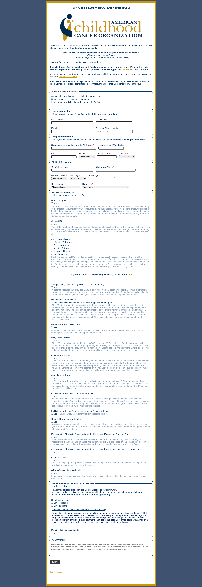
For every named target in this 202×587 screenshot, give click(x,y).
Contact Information (57, 572)
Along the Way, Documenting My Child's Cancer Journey (77, 284)
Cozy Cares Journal (60, 338)
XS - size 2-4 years (63, 242)
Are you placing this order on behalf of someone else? (76, 96)
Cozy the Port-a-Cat (60, 355)
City (53, 153)
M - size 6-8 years (62, 248)
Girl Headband (60, 506)
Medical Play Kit (59, 200)
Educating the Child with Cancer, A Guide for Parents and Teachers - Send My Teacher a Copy (95, 449)
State (81, 153)
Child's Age (93, 175)
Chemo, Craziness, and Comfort (66, 419)
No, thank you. (60, 254)
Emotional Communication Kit (65, 530)
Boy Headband (61, 503)
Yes (56, 203)
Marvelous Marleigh (60, 375)
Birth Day (74, 175)
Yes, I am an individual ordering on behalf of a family (78, 102)
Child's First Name (59, 167)
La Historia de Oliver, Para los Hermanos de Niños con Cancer (80, 411)
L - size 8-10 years (62, 251)
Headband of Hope (60, 500)
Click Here (125, 69)
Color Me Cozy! (58, 457)
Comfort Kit (57, 221)
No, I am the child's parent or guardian (71, 99)
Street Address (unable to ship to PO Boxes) (72, 145)
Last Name (101, 119)
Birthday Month (58, 175)
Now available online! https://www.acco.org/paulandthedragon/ (83, 302)
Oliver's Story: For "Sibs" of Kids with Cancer (72, 393)
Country (123, 153)
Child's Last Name (104, 167)
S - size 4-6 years (62, 245)
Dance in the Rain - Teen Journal (66, 324)
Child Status (57, 184)
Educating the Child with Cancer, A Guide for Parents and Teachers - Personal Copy (90, 434)
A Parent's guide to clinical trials (66, 470)
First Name (56, 119)
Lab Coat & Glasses (61, 239)
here (130, 274)
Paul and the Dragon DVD (63, 299)
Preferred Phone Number (107, 128)
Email (54, 128)
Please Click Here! (68, 76)
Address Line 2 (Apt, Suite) (111, 145)
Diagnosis (87, 184)
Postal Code (102, 153)
